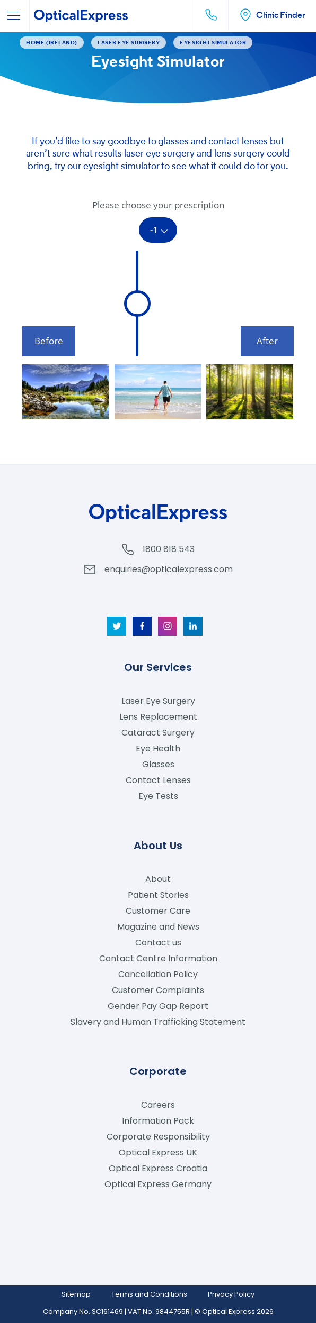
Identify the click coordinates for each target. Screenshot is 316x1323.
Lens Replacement (158, 717)
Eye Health (158, 748)
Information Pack (158, 1121)
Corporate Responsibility (158, 1137)
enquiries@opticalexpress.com (168, 569)
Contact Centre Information (158, 958)
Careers (158, 1105)
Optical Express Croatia (158, 1168)
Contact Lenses (158, 780)
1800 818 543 (169, 549)
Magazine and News (158, 927)
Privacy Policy (231, 1294)
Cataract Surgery (158, 733)
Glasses (158, 764)
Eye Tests (158, 796)
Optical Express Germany (158, 1184)
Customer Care (158, 911)
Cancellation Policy (158, 974)
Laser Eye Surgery (158, 701)
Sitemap (76, 1294)
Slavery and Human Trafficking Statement (158, 1022)
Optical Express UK (158, 1152)
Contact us (158, 942)
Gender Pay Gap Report (158, 1006)
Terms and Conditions (149, 1294)
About (158, 879)
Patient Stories (158, 895)
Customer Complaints (158, 990)
